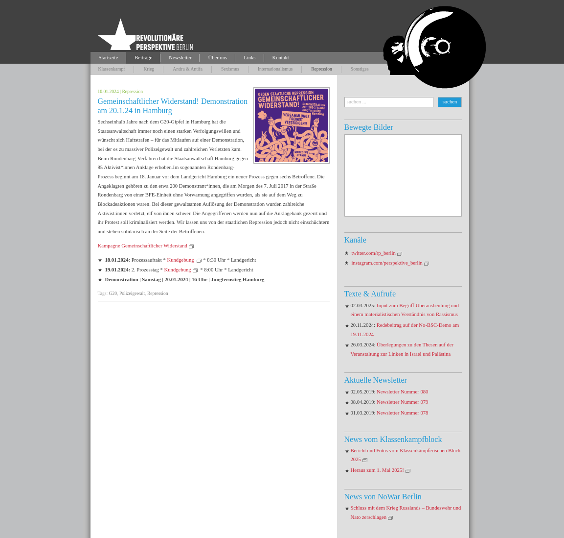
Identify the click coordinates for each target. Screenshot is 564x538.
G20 (113, 293)
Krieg (148, 69)
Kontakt (280, 57)
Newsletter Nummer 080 (402, 391)
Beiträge (143, 57)
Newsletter (180, 57)
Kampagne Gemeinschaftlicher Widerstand (142, 245)
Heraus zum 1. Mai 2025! (377, 470)
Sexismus (230, 69)
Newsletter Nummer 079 (402, 402)
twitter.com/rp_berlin (374, 253)
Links (249, 57)
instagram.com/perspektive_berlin (387, 263)
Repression (321, 69)
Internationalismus (275, 69)
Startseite (108, 57)
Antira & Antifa (188, 69)
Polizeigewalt (132, 293)
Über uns (217, 57)
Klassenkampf (111, 69)
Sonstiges (360, 69)
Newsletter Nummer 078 (402, 413)
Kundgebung (181, 260)
